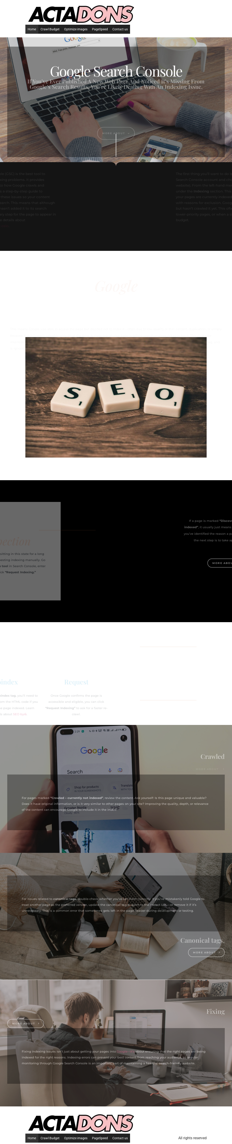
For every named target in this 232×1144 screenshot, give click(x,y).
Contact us (120, 29)
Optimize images (75, 29)
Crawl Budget (50, 29)
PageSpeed (100, 29)
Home (32, 29)
